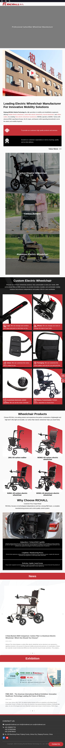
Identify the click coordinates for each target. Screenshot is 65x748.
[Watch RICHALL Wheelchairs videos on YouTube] (7, 737)
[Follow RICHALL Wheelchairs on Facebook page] (4, 737)
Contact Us (56, 744)
